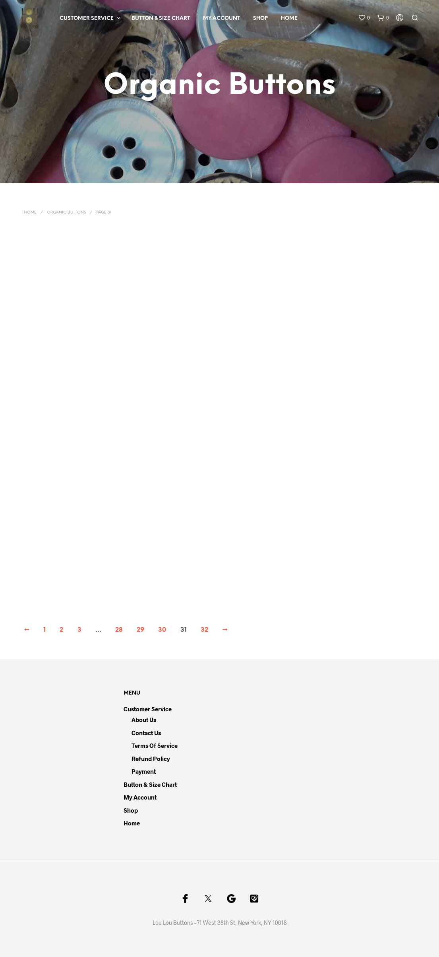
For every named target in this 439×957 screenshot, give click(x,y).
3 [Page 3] (79, 630)
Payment (144, 771)
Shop (260, 18)
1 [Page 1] (44, 630)
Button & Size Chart (161, 18)
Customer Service (87, 18)
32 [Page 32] (204, 630)
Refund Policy (151, 758)
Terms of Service (155, 745)
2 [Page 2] (61, 630)
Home (289, 18)
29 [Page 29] (140, 630)
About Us (144, 719)
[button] (364, 18)
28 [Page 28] (119, 630)
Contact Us (146, 732)
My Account (221, 18)
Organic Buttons (66, 212)
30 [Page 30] (162, 630)
